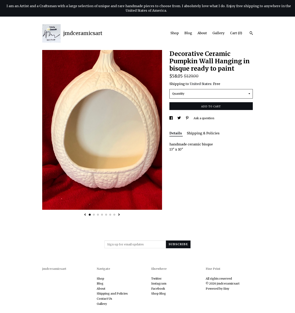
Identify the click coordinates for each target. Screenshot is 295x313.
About (202, 33)
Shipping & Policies (203, 133)
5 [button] (106, 215)
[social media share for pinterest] (187, 118)
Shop (174, 33)
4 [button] (102, 215)
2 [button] (94, 215)
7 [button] (114, 215)
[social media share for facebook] (171, 118)
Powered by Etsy (217, 288)
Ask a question (204, 118)
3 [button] (98, 215)
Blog (188, 33)
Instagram (158, 283)
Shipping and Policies (112, 293)
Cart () (236, 33)
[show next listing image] (119, 214)
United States (200, 84)
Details (176, 133)
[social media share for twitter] (179, 118)
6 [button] (110, 215)
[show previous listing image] (85, 214)
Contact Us (104, 299)
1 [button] (90, 215)
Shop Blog (158, 293)
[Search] (251, 33)
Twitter (156, 278)
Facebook (158, 288)
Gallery (218, 33)
